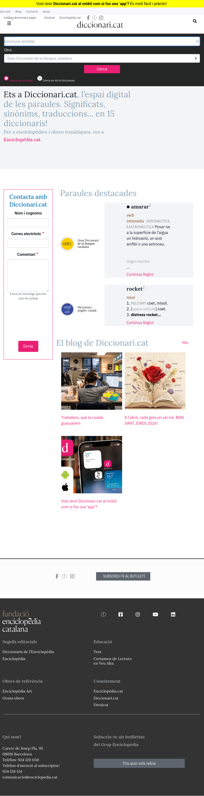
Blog (18, 11)
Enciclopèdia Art (17, 691)
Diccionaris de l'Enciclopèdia (28, 651)
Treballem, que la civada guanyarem (82, 420)
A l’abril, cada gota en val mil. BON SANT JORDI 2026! (154, 420)
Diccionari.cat (106, 698)
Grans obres (13, 698)
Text (98, 651)
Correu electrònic (26, 234)
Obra (8, 50)
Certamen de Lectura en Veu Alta (113, 661)
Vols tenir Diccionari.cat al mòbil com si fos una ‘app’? (89, 504)
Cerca (102, 69)
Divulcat (50, 17)
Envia (28, 346)
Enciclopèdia (13, 658)
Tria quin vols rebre (139, 763)
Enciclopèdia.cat (70, 17)
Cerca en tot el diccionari (59, 80)
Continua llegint (140, 274)
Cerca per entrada (21, 80)
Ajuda (46, 11)
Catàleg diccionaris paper (20, 17)
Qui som (5, 11)
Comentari (26, 254)
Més (185, 343)
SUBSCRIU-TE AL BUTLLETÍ (124, 576)
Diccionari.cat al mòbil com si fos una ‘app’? (91, 3)
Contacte (32, 11)
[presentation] (28, 318)
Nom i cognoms (28, 213)
